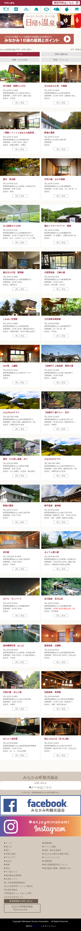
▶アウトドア (9, 857)
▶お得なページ (10, 879)
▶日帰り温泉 (9, 854)
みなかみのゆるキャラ (13, 897)
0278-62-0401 (20, 909)
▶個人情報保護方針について (54, 864)
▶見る (7, 868)
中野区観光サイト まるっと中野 (17, 893)
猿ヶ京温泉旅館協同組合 (14, 882)
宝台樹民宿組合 (10, 890)
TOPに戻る (9, 3)
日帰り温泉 (26, 50)
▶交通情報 (47, 861)
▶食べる (8, 847)
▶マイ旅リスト (10, 872)
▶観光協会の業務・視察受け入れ (56, 868)
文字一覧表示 (75, 50)
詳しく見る (19, 103)
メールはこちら (40, 787)
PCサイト (37, 926)
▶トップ (8, 843)
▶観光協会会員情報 (12, 875)
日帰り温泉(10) (61, 54)
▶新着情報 (47, 843)
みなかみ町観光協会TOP (9, 50)
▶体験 (7, 864)
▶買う (7, 850)
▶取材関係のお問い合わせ (21, 901)
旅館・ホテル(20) (19, 60)
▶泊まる (8, 861)
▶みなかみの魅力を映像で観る (55, 854)
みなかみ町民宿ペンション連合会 (18, 886)
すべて (20, 54)
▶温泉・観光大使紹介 (51, 850)
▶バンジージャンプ (50, 857)
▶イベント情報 (49, 847)
